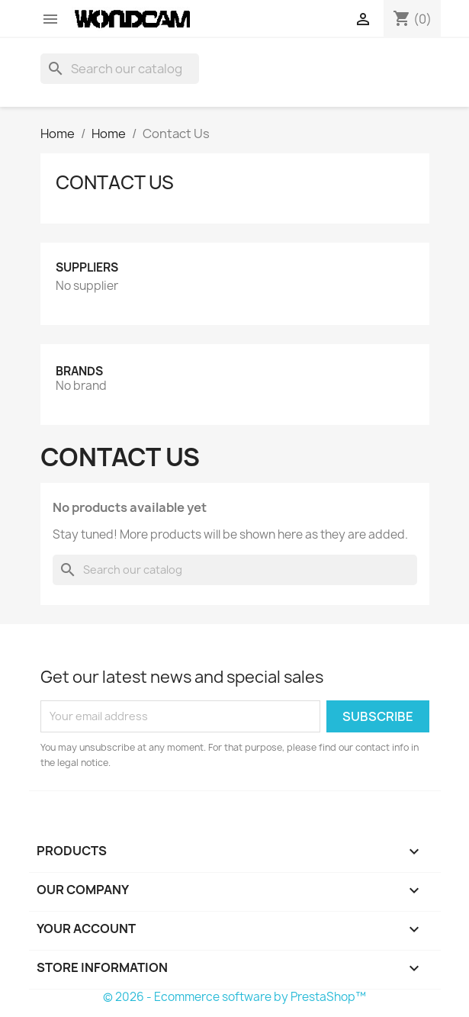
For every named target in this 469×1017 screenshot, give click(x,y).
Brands (79, 371)
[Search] (119, 68)
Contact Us (115, 182)
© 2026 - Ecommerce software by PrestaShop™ (234, 997)
